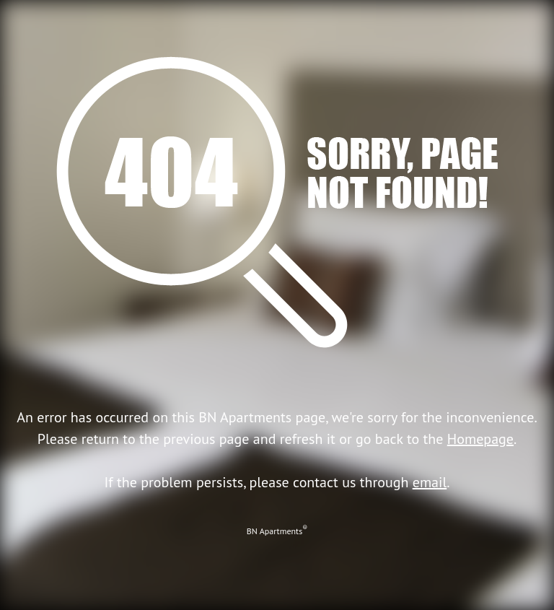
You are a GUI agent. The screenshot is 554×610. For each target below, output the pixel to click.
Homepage (480, 439)
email (430, 482)
